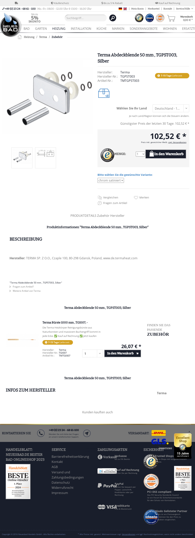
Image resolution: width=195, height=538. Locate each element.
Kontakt (167, 8)
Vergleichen (110, 197)
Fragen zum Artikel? (22, 286)
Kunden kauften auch (97, 412)
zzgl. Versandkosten (177, 142)
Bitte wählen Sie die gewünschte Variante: (125, 175)
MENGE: (120, 154)
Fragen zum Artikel (115, 203)
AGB (55, 467)
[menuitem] (35, 18)
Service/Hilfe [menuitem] (183, 8)
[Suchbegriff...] (86, 17)
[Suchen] (112, 17)
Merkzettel (153, 8)
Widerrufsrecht (63, 488)
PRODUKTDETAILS (83, 216)
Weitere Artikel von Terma (25, 290)
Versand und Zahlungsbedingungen (68, 474)
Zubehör (103, 216)
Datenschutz (61, 482)
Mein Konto (137, 8)
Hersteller (117, 216)
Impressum (60, 493)
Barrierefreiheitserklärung (70, 456)
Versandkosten (128, 534)
